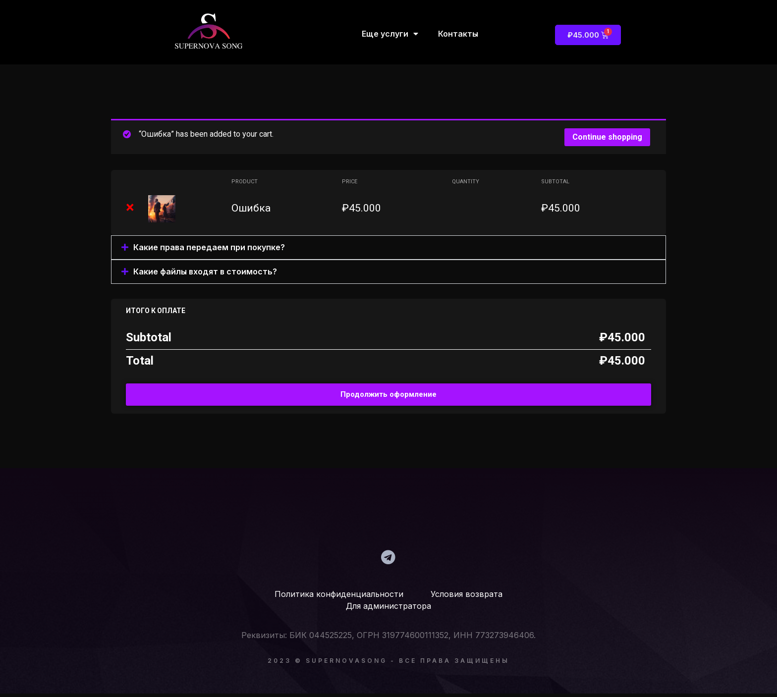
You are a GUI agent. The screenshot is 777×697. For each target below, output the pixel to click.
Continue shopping (607, 137)
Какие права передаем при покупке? (209, 247)
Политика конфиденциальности (339, 597)
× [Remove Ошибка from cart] (130, 207)
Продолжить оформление (388, 394)
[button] (388, 247)
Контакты (458, 34)
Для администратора (388, 609)
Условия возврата (454, 597)
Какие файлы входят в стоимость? (205, 271)
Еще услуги (390, 34)
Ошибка (251, 208)
